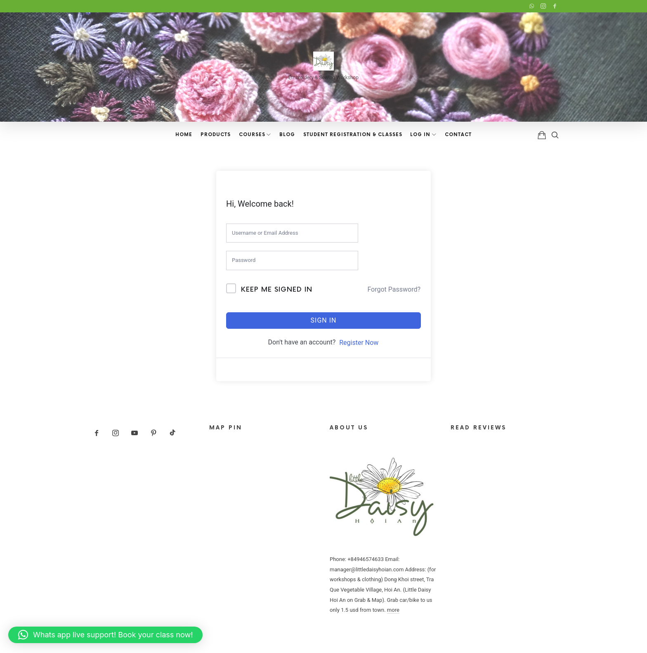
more (393, 610)
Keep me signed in (276, 290)
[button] (105, 635)
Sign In (324, 320)
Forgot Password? (393, 289)
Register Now (358, 343)
